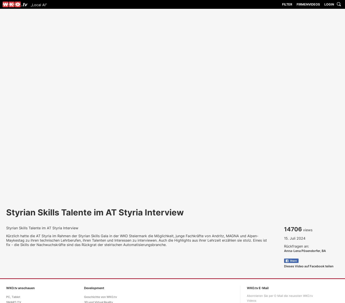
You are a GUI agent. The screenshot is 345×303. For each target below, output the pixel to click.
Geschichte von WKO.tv (100, 297)
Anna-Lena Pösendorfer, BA (305, 251)
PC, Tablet (13, 297)
